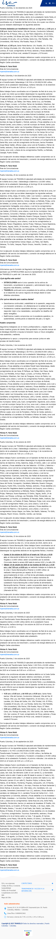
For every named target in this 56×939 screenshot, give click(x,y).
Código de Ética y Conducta (11, 886)
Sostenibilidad (6, 888)
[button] (46, 3)
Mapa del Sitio (6, 897)
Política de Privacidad (9, 890)
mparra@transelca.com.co (9, 71)
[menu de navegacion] (49, 3)
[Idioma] (54, 3)
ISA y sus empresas (8, 883)
